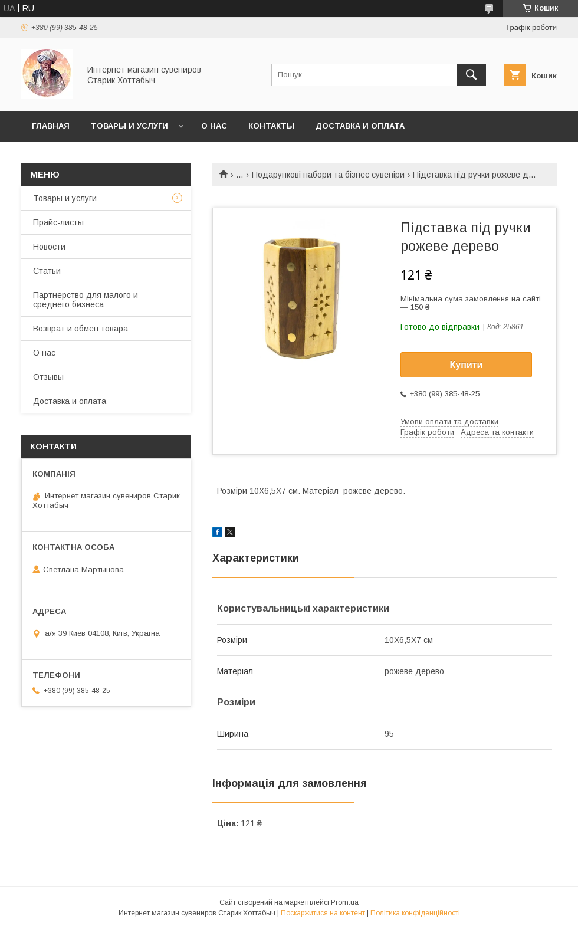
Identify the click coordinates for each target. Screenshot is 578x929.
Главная (51, 126)
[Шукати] (471, 75)
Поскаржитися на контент (323, 913)
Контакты (271, 126)
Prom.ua (345, 902)
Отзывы (48, 377)
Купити (466, 365)
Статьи (47, 270)
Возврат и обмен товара (80, 328)
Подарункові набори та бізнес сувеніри (328, 174)
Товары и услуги (129, 126)
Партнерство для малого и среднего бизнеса (85, 299)
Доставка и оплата (360, 126)
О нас (214, 126)
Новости (49, 246)
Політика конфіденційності (415, 913)
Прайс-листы (58, 222)
